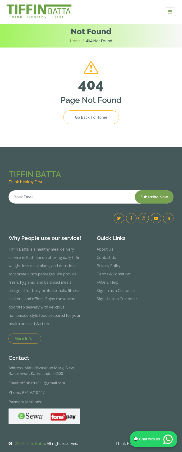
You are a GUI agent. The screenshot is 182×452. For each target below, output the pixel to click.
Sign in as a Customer (116, 290)
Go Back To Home (91, 117)
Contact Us (106, 257)
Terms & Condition (113, 274)
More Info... (24, 338)
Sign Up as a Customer (117, 298)
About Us (105, 249)
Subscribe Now (154, 197)
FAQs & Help (107, 282)
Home (75, 40)
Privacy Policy (108, 265)
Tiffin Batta (27, 443)
